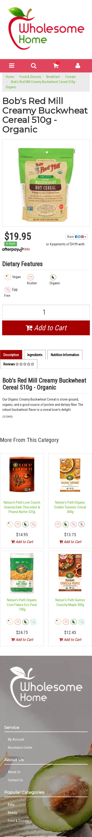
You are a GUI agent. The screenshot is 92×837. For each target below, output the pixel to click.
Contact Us (15, 780)
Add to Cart (46, 328)
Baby (11, 804)
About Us (14, 772)
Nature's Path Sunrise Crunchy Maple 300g (70, 602)
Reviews (18, 364)
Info (27, 249)
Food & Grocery (18, 821)
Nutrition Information (65, 355)
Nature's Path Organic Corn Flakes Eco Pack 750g (22, 604)
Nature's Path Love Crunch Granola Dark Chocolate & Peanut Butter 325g (22, 507)
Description (11, 355)
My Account (16, 739)
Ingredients (34, 355)
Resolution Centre (20, 747)
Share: (76, 236)
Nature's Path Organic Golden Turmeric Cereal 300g (70, 507)
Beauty (12, 813)
